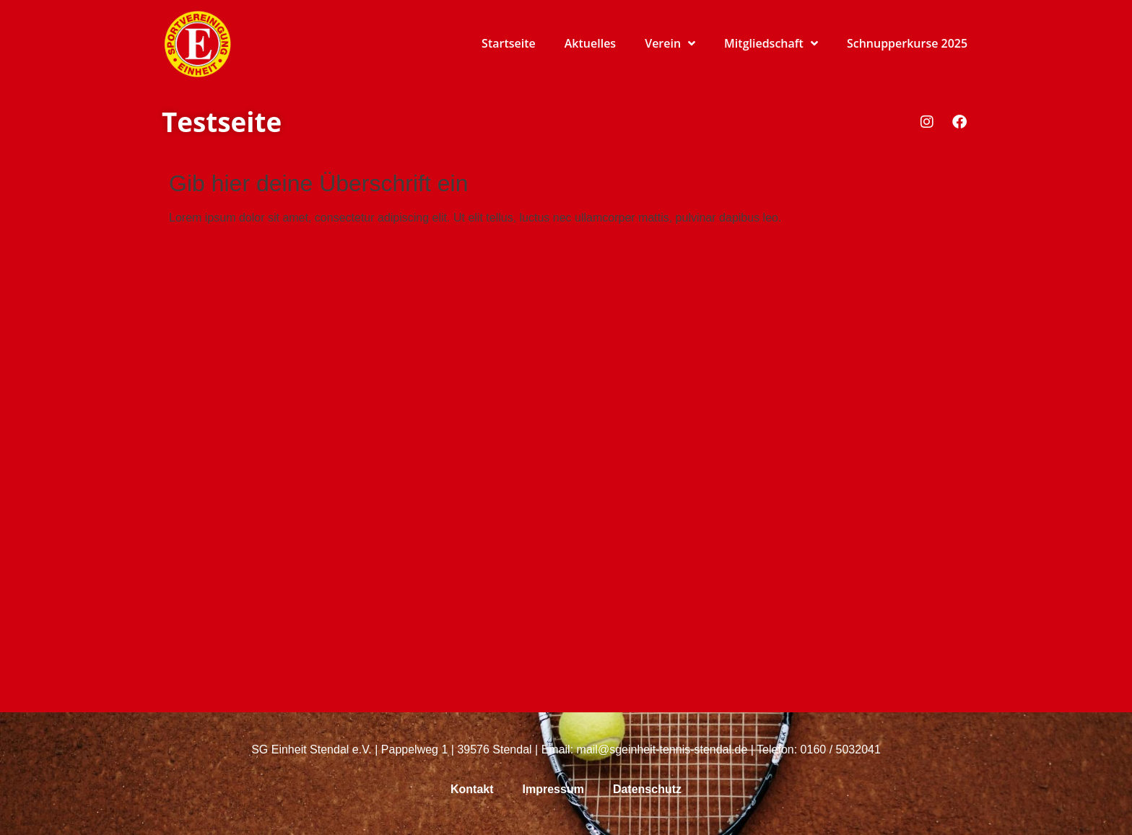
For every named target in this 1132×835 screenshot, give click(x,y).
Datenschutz (647, 789)
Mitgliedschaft (771, 43)
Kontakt (472, 789)
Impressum (553, 789)
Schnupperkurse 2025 (907, 43)
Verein (670, 43)
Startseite (509, 43)
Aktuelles (590, 43)
